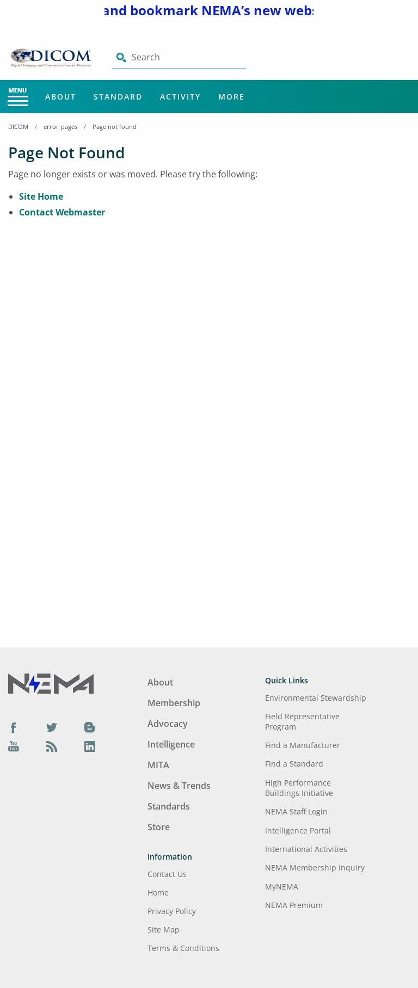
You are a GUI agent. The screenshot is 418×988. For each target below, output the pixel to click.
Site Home (41, 196)
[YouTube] (13, 746)
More (231, 96)
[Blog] (89, 727)
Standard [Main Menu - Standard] (118, 96)
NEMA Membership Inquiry (315, 867)
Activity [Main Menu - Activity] (180, 96)
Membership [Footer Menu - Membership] (173, 703)
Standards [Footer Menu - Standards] (168, 806)
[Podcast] (51, 746)
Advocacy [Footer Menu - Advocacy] (167, 724)
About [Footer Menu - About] (160, 682)
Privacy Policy (171, 911)
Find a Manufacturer (302, 745)
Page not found (115, 126)
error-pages (60, 126)
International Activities (306, 849)
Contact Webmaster (62, 212)
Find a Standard (294, 763)
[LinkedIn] (89, 746)
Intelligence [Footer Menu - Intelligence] (171, 744)
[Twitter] (51, 727)
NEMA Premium (294, 905)
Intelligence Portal (298, 830)
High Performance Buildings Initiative (299, 787)
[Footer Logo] (51, 683)
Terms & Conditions (183, 948)
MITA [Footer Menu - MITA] (158, 765)
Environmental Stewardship (315, 698)
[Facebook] (13, 727)
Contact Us (167, 874)
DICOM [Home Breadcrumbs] (18, 126)
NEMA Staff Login (296, 811)
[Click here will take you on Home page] (52, 57)
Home (158, 892)
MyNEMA (281, 886)
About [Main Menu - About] (60, 96)
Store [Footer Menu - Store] (158, 827)
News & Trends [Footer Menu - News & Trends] (179, 786)
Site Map (163, 929)
